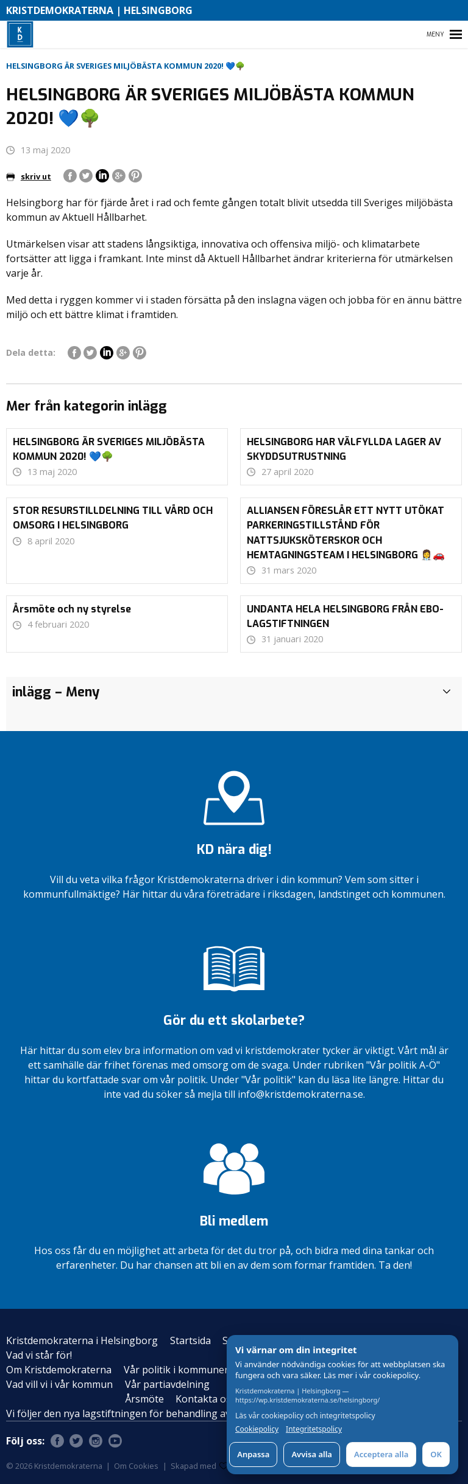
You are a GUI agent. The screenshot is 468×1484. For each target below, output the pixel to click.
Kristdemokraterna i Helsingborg (82, 1340)
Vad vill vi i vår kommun (59, 1384)
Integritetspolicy (314, 1429)
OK (436, 1454)
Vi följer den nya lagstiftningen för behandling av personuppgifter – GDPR (176, 1413)
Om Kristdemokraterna (59, 1369)
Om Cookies (136, 1465)
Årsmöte (144, 1399)
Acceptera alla (381, 1454)
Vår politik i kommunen (177, 1369)
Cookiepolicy (256, 1429)
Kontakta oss (206, 1399)
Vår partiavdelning (167, 1384)
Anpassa (253, 1454)
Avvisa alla (311, 1454)
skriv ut (28, 176)
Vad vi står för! (39, 1355)
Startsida (190, 1340)
